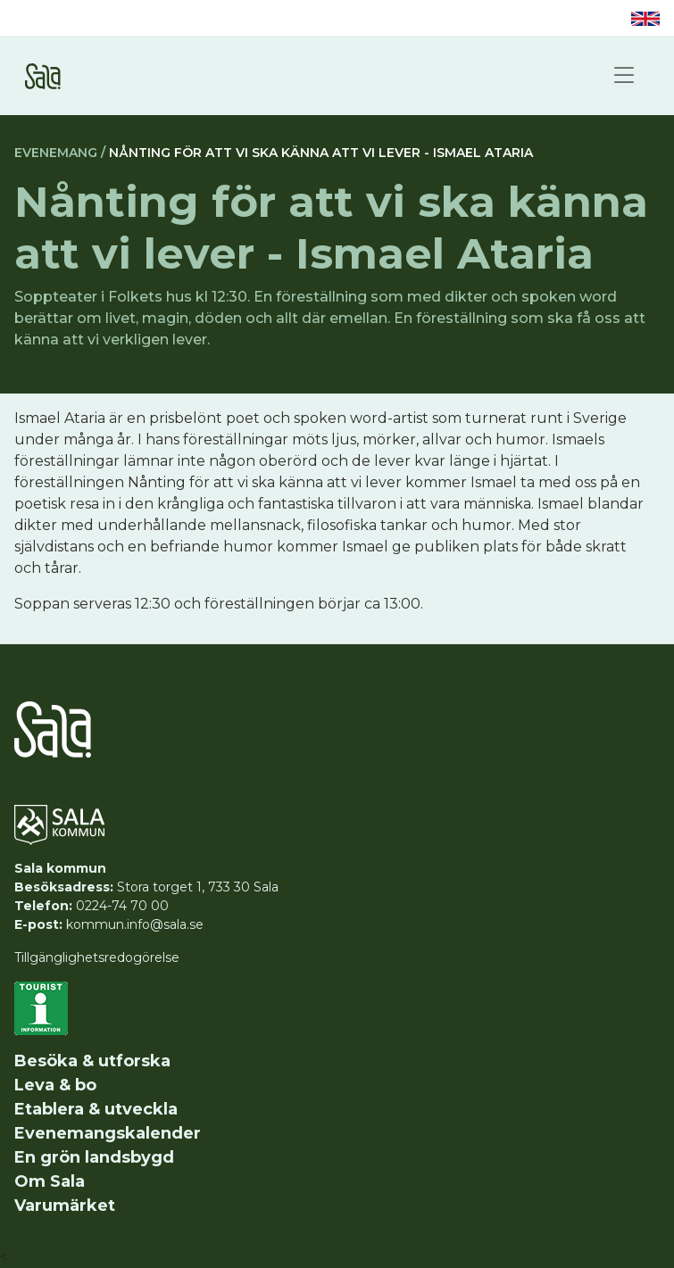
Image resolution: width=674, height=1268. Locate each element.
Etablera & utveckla (96, 1109)
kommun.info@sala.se (135, 924)
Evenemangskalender (107, 1133)
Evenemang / (59, 153)
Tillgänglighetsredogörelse (96, 957)
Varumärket (64, 1205)
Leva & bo (55, 1085)
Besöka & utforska (92, 1061)
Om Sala (49, 1181)
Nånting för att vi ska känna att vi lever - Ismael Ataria (321, 153)
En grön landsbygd (94, 1157)
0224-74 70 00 (122, 906)
